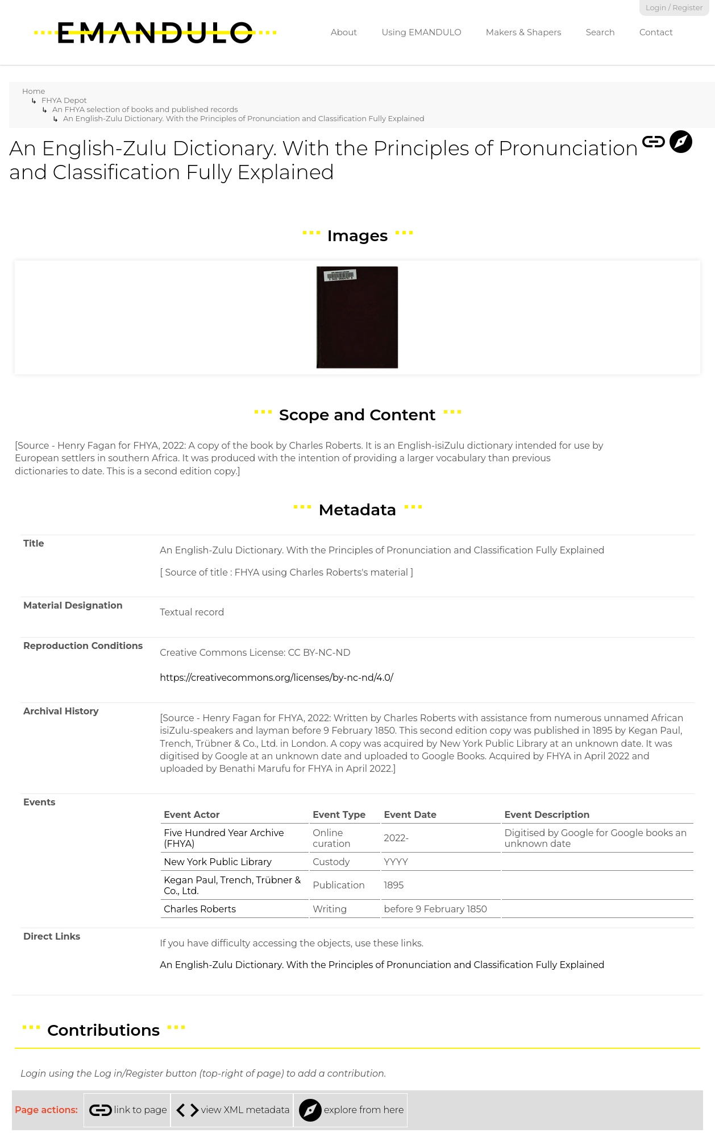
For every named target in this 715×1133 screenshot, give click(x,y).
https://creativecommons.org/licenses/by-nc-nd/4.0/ (276, 677)
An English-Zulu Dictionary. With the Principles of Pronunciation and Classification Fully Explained (244, 118)
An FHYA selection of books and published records (145, 109)
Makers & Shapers (524, 32)
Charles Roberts (200, 909)
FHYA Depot (64, 100)
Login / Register (674, 7)
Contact (656, 32)
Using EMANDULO (421, 32)
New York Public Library (218, 862)
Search (600, 32)
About (344, 32)
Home (33, 91)
